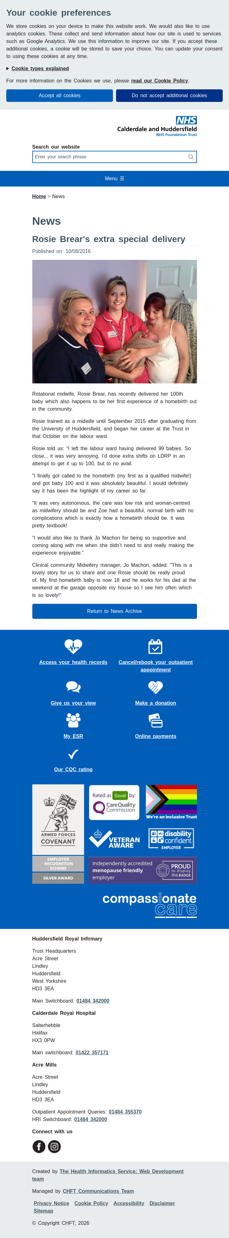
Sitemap (43, 1211)
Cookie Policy (91, 1203)
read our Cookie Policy (159, 80)
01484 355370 (125, 1111)
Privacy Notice (51, 1203)
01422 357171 (92, 1052)
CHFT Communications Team (98, 1191)
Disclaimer (162, 1203)
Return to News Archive (114, 611)
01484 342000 (93, 1001)
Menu (114, 178)
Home (39, 196)
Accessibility (129, 1203)
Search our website (56, 147)
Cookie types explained (40, 68)
